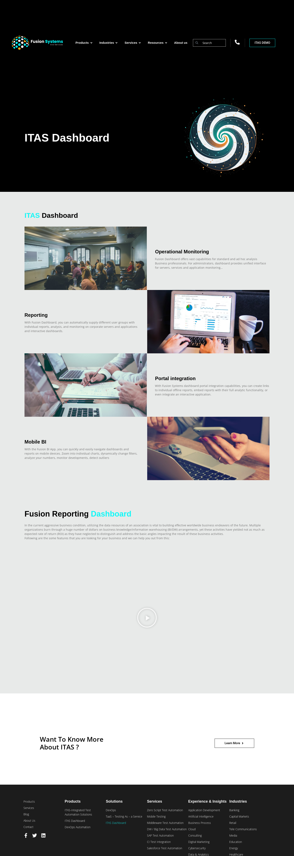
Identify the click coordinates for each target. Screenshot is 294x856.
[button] (147, 618)
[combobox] (209, 43)
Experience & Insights (207, 801)
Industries (238, 801)
